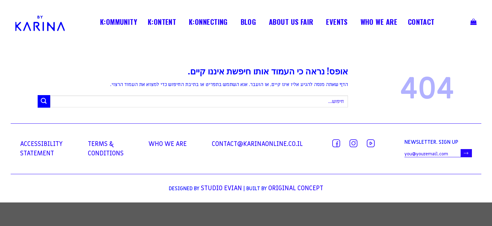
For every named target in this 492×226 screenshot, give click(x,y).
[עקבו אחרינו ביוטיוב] (371, 143)
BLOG (248, 23)
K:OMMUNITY (118, 23)
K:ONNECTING (208, 23)
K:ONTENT (162, 23)
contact (421, 23)
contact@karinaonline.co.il (257, 144)
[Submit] (44, 101)
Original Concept (295, 188)
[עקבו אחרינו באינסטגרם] (353, 143)
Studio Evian (221, 188)
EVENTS (337, 23)
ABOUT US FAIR (291, 23)
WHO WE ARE (379, 23)
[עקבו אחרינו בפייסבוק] (336, 143)
